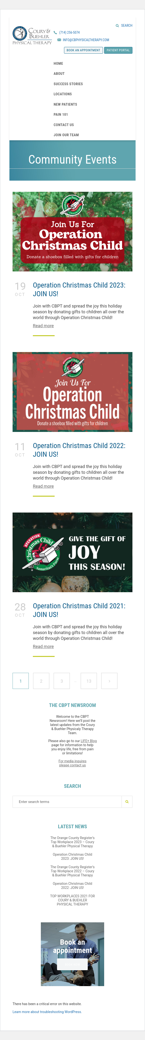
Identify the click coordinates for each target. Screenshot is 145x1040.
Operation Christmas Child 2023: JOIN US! (72, 856)
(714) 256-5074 (69, 32)
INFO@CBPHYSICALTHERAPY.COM (86, 40)
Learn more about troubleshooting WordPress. (47, 1012)
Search (126, 25)
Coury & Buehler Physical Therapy (32, 35)
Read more (43, 325)
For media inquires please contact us (72, 763)
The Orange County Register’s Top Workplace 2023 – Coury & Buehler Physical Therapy (72, 842)
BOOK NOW (72, 964)
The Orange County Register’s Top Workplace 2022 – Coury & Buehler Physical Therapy (72, 871)
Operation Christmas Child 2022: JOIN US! (72, 886)
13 (91, 678)
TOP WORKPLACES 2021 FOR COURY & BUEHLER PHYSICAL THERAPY (72, 900)
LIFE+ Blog (89, 741)
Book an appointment (83, 50)
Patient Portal (118, 50)
